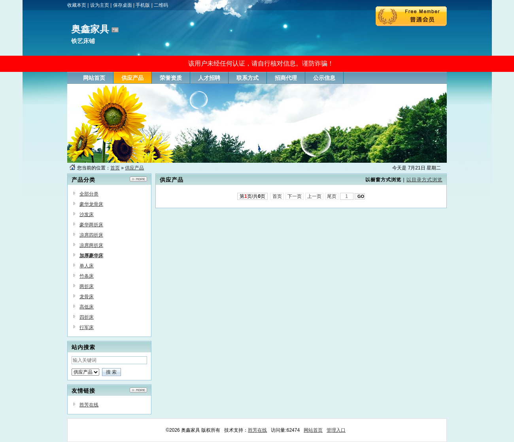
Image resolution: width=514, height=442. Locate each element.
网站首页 (313, 430)
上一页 (314, 196)
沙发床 (86, 214)
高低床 (86, 307)
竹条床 (86, 276)
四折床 (86, 317)
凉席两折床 (91, 245)
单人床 (86, 266)
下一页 (294, 196)
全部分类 (88, 194)
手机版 (143, 5)
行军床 (86, 327)
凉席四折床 (91, 235)
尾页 (332, 196)
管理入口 (336, 430)
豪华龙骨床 (91, 204)
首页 (115, 168)
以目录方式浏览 (424, 179)
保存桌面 (122, 5)
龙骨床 (86, 296)
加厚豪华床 (91, 255)
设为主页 (99, 5)
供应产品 (134, 168)
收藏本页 (76, 5)
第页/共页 (252, 196)
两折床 (86, 286)
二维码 (161, 5)
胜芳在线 (88, 405)
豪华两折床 (91, 225)
